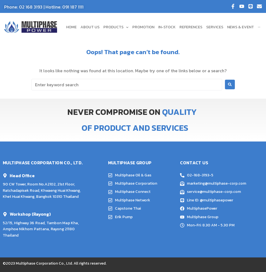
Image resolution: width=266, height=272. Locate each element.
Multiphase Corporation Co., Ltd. (44, 263)
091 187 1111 (73, 7)
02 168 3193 (30, 7)
